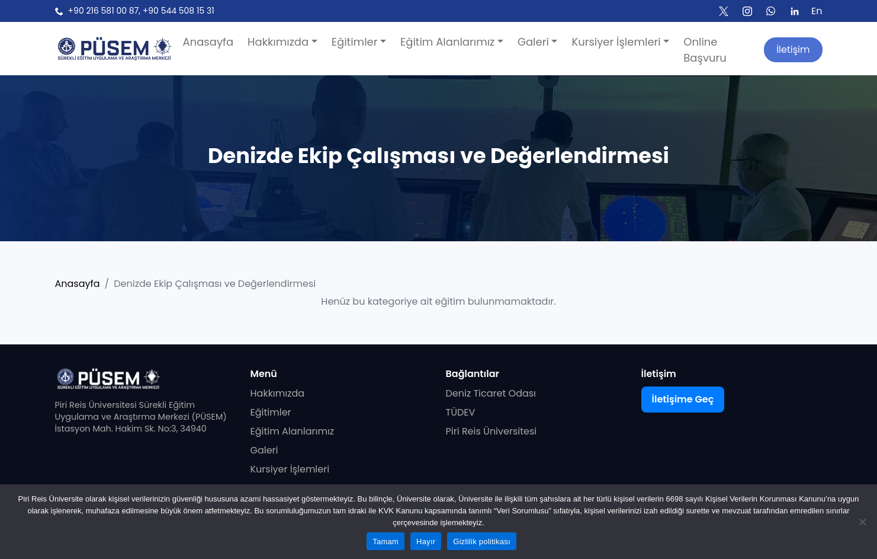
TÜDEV (461, 412)
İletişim (792, 49)
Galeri (264, 450)
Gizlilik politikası (481, 541)
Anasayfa (77, 283)
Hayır (425, 541)
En (816, 11)
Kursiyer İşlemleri (290, 469)
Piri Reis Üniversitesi (491, 431)
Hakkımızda (277, 393)
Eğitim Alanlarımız (292, 431)
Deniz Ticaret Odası (491, 393)
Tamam (385, 541)
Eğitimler (270, 412)
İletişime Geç (683, 399)
